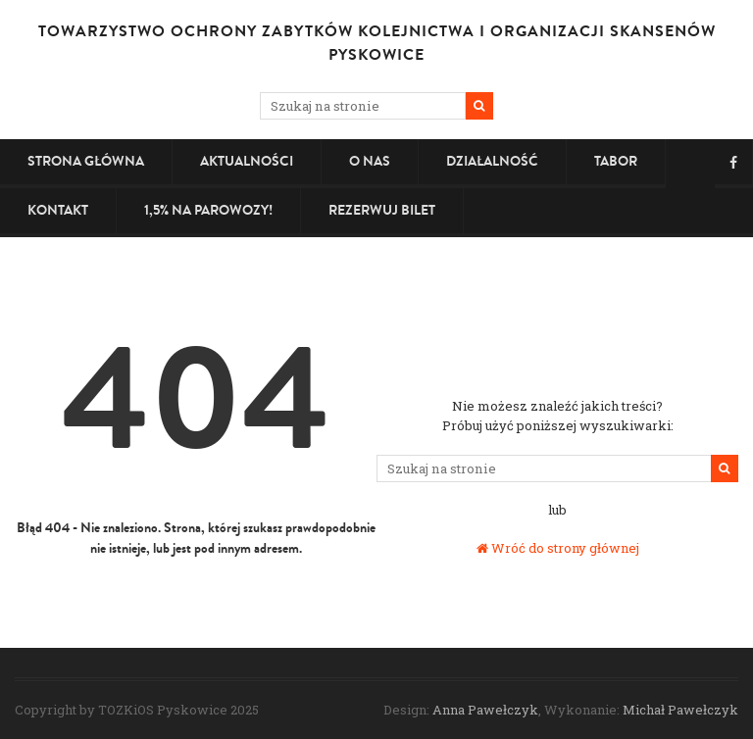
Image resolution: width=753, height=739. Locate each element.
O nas (369, 161)
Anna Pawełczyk (485, 709)
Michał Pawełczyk (680, 709)
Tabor (615, 161)
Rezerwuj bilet (381, 210)
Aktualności (246, 161)
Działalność (492, 161)
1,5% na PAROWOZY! (208, 210)
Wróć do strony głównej (558, 548)
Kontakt (57, 210)
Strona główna (85, 161)
